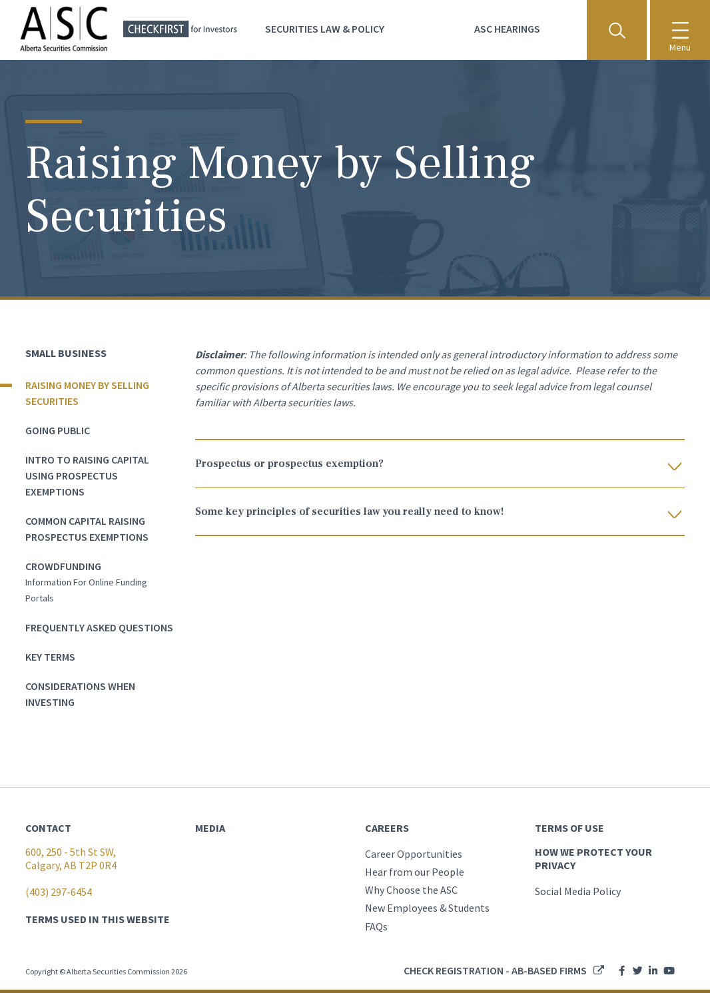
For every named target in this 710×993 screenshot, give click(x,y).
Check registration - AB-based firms (495, 970)
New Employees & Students (427, 907)
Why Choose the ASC (411, 889)
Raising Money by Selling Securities (87, 393)
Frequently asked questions (99, 627)
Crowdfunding (63, 566)
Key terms (50, 656)
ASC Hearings (507, 28)
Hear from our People (414, 871)
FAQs (376, 926)
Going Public (57, 430)
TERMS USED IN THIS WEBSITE (97, 919)
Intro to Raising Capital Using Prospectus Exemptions (87, 475)
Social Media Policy (578, 891)
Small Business (66, 353)
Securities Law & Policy (324, 28)
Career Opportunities (413, 853)
